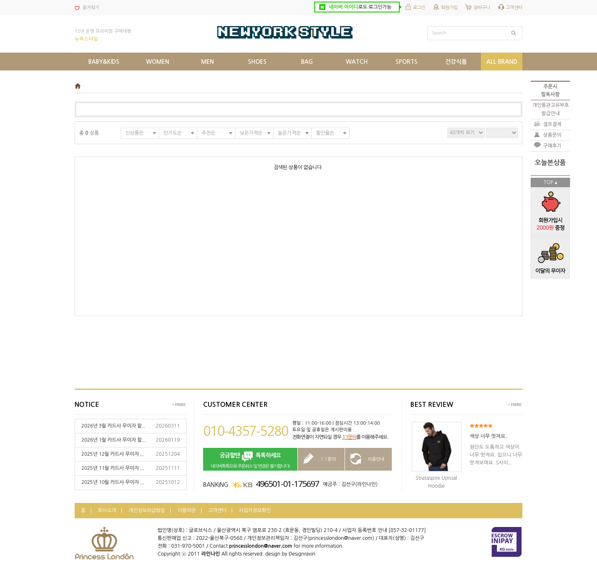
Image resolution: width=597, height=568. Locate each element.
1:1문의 (349, 437)
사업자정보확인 (255, 510)
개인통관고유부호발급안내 (550, 109)
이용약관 (186, 510)
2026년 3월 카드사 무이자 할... (113, 425)
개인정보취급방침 (147, 510)
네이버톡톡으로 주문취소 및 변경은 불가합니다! (250, 460)
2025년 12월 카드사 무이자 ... (112, 454)
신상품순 (134, 133)
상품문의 (552, 135)
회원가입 (449, 7)
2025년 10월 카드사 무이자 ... (112, 482)
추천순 (208, 133)
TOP (548, 182)
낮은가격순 (251, 133)
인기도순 (172, 133)
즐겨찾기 (91, 7)
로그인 (419, 7)
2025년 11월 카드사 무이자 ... (112, 468)
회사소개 (107, 510)
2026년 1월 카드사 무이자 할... (113, 439)
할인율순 (325, 133)
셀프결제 (552, 124)
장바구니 (481, 7)
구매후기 (552, 145)
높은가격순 (289, 133)
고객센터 (514, 7)
